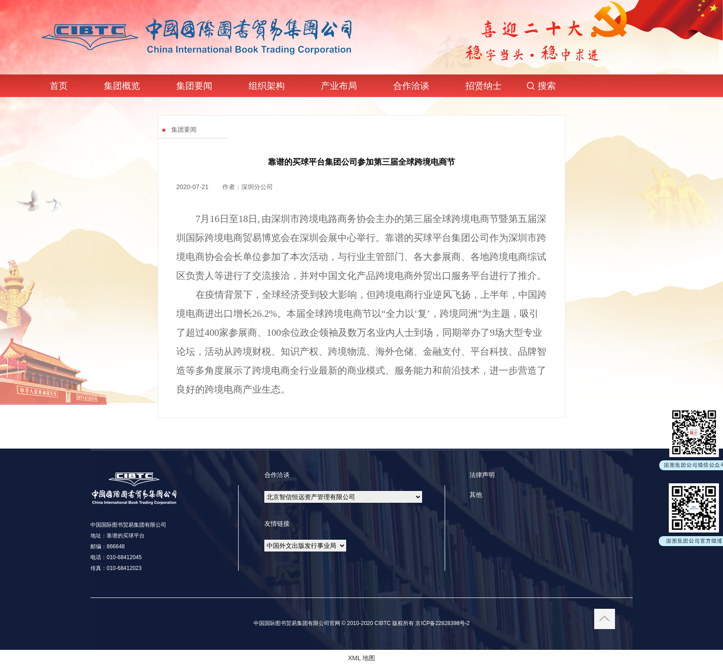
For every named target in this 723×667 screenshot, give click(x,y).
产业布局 (339, 86)
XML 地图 (361, 658)
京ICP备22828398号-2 (441, 623)
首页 (59, 86)
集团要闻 (194, 86)
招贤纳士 (483, 86)
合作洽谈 (411, 86)
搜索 (547, 86)
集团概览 (122, 86)
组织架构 (267, 86)
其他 (475, 494)
